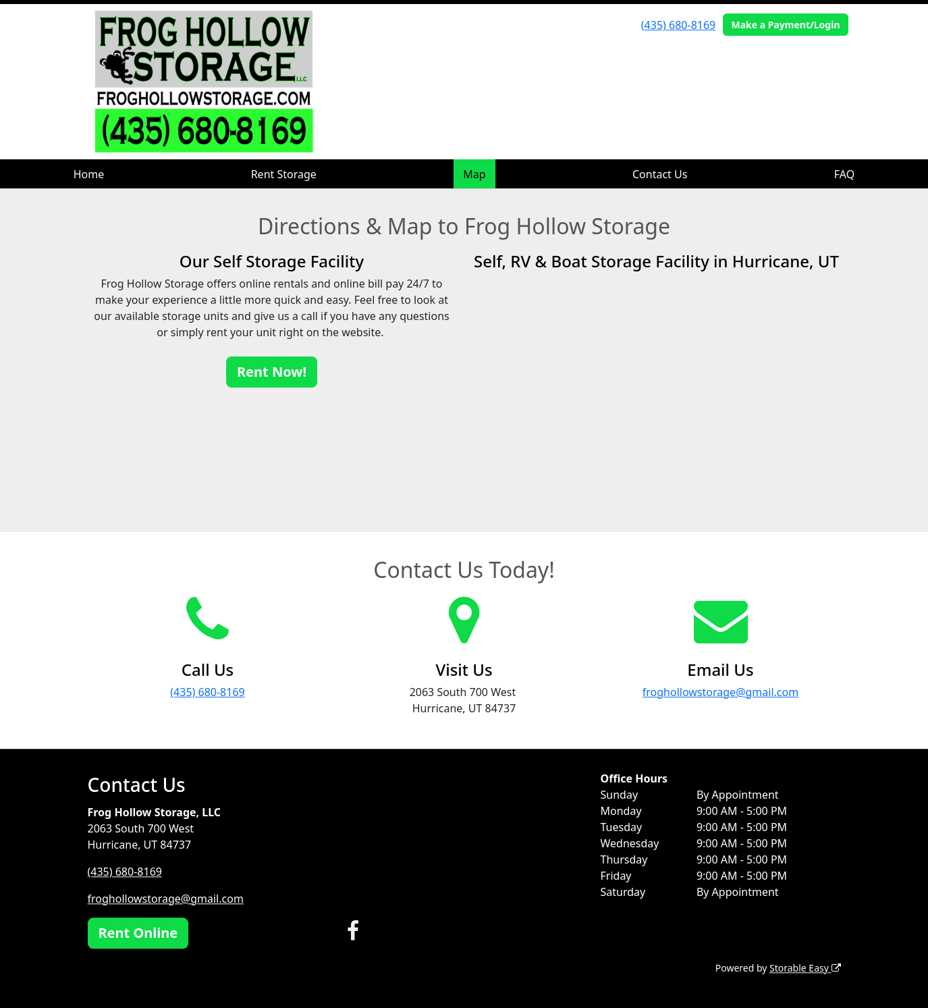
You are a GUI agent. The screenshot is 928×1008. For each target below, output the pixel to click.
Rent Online (138, 933)
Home (89, 174)
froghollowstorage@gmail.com (720, 692)
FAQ (844, 174)
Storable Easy (804, 967)
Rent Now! (271, 372)
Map (474, 174)
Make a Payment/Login (785, 24)
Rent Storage (284, 174)
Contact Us (659, 174)
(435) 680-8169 (678, 25)
